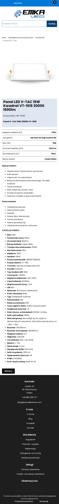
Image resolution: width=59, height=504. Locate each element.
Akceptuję (44, 501)
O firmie (30, 414)
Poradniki (31, 423)
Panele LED (39, 37)
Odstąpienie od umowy (30, 453)
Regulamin (30, 439)
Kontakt (30, 428)
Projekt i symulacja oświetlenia (30, 474)
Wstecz (8, 371)
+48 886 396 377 (29, 397)
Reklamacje (30, 448)
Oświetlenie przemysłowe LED (20, 37)
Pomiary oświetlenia (30, 469)
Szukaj (51, 23)
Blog (30, 418)
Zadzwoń (18, 3)
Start (4, 37)
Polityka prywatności (30, 457)
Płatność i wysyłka (30, 444)
